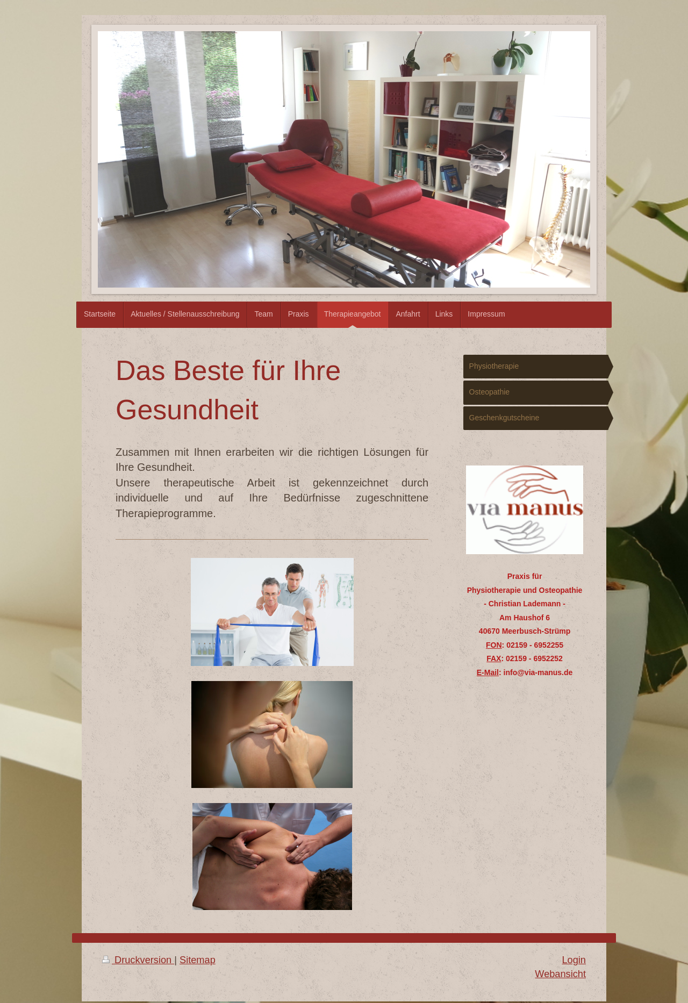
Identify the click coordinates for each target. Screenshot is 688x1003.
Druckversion (138, 960)
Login (574, 960)
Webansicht (560, 974)
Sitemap (198, 960)
